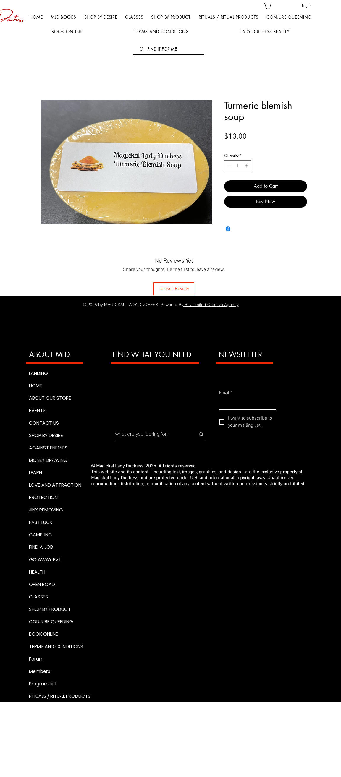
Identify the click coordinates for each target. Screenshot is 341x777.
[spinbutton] (238, 166)
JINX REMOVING (46, 509)
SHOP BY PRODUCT (50, 609)
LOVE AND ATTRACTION (55, 485)
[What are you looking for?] (151, 434)
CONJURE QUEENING (51, 621)
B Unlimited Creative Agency (211, 304)
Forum (36, 658)
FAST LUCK (40, 522)
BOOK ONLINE (43, 634)
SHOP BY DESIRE (46, 435)
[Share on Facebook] (228, 228)
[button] (171, 17)
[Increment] (247, 166)
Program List (43, 683)
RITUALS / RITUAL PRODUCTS (56, 696)
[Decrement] (228, 166)
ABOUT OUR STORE (50, 398)
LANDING (38, 373)
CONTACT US (44, 423)
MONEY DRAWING (48, 460)
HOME (35, 385)
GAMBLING (40, 534)
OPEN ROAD (42, 584)
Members (39, 671)
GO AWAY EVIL (45, 559)
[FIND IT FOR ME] (169, 49)
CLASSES (38, 596)
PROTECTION (43, 497)
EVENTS (37, 410)
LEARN (35, 472)
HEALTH (37, 572)
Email (225, 392)
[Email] (246, 403)
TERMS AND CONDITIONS (56, 646)
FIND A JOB (41, 547)
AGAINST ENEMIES (48, 447)
